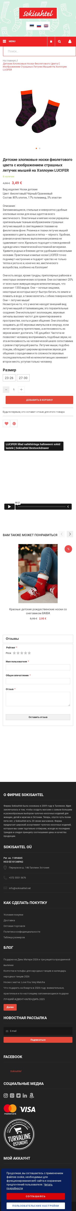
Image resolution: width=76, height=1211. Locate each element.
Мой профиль (69, 41)
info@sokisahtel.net (20, 888)
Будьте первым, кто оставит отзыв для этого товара (34, 411)
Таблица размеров (14, 937)
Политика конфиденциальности (22, 931)
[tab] (38, 639)
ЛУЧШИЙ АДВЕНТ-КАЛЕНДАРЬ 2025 (24, 999)
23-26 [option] (9, 378)
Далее (10, 1007)
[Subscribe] (38, 1040)
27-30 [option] (23, 378)
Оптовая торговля (14, 926)
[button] (36, 148)
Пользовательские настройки (35, 1205)
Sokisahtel (15, 1071)
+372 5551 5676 (17, 877)
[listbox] (38, 378)
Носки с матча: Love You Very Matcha (24, 982)
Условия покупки (13, 914)
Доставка (9, 920)
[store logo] (38, 17)
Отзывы (12, 638)
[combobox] (39, 51)
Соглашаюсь (36, 1196)
